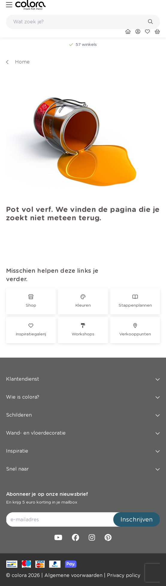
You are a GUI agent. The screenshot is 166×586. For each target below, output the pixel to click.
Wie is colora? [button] (83, 397)
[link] (30, 5)
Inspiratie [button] (83, 451)
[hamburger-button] (9, 5)
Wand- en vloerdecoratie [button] (83, 433)
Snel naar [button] (83, 469)
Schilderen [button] (83, 415)
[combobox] (83, 22)
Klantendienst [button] (83, 379)
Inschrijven (136, 519)
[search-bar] (79, 21)
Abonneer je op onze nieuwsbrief (47, 494)
